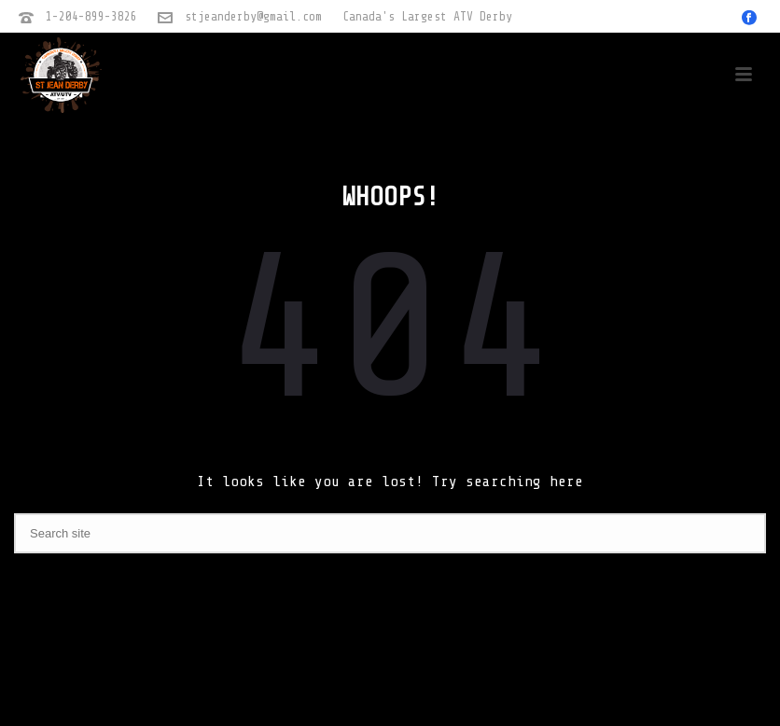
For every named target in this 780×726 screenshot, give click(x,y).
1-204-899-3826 (91, 16)
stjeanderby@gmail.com (253, 16)
